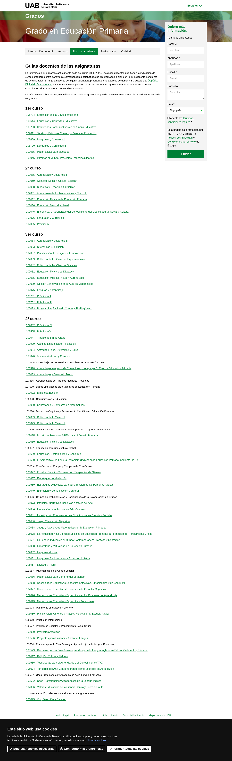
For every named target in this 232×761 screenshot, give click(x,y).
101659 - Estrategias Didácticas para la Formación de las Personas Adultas (69, 498)
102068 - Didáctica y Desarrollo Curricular (50, 190)
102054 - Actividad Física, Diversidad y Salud (52, 358)
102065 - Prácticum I (38, 228)
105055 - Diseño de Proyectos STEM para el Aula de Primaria (62, 447)
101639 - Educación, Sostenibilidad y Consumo (53, 466)
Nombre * (173, 44)
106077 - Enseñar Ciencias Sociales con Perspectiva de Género (63, 485)
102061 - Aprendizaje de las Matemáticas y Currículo (56, 196)
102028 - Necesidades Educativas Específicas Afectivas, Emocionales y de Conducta (75, 600)
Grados (35, 15)
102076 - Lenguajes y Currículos (45, 222)
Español (197, 5)
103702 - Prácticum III (39, 309)
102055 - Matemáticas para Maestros (47, 154)
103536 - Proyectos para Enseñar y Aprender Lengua (57, 657)
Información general (40, 51)
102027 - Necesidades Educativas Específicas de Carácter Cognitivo (66, 606)
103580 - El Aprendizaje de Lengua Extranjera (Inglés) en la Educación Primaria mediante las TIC (82, 472)
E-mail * (172, 72)
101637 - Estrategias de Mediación (46, 491)
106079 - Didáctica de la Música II (45, 434)
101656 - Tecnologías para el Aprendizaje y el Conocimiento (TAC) (64, 682)
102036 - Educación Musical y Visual (47, 209)
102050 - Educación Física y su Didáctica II (51, 453)
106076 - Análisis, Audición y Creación (48, 364)
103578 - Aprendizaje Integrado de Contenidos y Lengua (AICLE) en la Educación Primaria (78, 377)
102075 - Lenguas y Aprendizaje (45, 296)
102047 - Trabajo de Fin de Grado (45, 345)
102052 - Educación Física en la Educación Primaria (56, 203)
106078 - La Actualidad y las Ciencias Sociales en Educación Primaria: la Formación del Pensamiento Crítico (89, 549)
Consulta (172, 86)
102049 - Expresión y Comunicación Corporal (52, 504)
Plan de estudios (83, 51)
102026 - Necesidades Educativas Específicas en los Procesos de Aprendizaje (71, 612)
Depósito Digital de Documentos (57, 85)
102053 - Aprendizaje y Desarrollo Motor (49, 383)
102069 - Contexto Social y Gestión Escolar (51, 184)
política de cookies (95, 740)
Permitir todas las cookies (129, 749)
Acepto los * (180, 120)
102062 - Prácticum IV (39, 332)
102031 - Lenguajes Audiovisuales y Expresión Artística (58, 574)
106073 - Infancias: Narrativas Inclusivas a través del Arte (59, 517)
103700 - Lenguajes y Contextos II (46, 147)
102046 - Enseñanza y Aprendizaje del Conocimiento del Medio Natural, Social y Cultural (77, 215)
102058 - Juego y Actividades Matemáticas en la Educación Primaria (65, 542)
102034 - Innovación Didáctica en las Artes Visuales (56, 523)
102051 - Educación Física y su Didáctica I (50, 277)
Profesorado (108, 51)
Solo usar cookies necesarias (31, 749)
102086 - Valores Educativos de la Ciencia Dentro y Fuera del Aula (64, 708)
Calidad (126, 51)
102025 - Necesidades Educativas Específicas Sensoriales (60, 619)
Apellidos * (173, 58)
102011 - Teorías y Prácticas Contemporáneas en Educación (61, 135)
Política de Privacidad (180, 137)
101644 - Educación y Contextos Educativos (51, 122)
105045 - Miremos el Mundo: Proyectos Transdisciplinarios (60, 160)
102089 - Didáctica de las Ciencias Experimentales (55, 264)
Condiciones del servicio (181, 141)
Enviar (186, 154)
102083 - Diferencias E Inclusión (45, 251)
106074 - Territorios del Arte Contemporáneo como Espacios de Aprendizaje (70, 689)
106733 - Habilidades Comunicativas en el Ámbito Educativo (61, 128)
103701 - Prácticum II (38, 302)
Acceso (62, 51)
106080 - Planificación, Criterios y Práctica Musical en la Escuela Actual (67, 631)
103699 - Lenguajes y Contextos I (45, 141)
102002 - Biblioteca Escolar (42, 402)
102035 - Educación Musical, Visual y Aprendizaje (55, 283)
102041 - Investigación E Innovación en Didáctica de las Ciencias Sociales (69, 530)
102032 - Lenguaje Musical (41, 568)
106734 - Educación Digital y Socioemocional (52, 116)
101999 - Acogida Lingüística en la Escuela (51, 351)
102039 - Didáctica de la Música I (45, 428)
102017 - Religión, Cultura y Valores (47, 676)
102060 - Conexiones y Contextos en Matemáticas (55, 415)
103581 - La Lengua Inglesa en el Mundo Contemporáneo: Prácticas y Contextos (73, 555)
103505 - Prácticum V (38, 338)
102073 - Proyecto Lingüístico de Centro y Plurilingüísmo (59, 315)
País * (170, 104)
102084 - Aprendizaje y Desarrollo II (46, 245)
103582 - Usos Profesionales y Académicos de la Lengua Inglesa (63, 701)
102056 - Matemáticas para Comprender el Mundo (55, 593)
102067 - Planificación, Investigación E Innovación (55, 258)
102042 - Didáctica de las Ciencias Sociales (51, 271)
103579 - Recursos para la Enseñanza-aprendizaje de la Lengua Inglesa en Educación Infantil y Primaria (87, 670)
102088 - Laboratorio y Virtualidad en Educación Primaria (59, 561)
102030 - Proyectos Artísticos (43, 650)
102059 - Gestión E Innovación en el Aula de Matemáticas (59, 290)
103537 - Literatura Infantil (41, 580)
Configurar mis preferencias (81, 749)
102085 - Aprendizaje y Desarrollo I (46, 177)
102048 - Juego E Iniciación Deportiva (48, 536)
